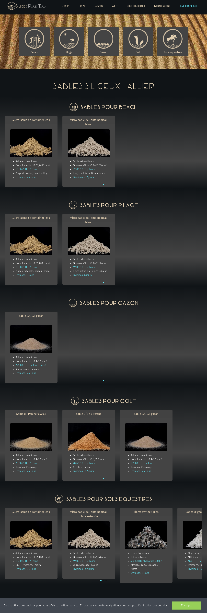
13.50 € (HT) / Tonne (26, 169)
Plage (82, 5)
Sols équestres (136, 5)
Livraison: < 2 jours (25, 177)
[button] (162, 6)
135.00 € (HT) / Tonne (142, 463)
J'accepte (186, 605)
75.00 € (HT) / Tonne (26, 463)
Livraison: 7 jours (139, 572)
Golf (114, 5)
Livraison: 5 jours (24, 275)
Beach (65, 5)
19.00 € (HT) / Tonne (84, 169)
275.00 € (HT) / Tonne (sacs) (30, 365)
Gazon (99, 5)
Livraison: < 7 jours (25, 373)
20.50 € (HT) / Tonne (84, 463)
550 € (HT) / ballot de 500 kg (146, 561)
